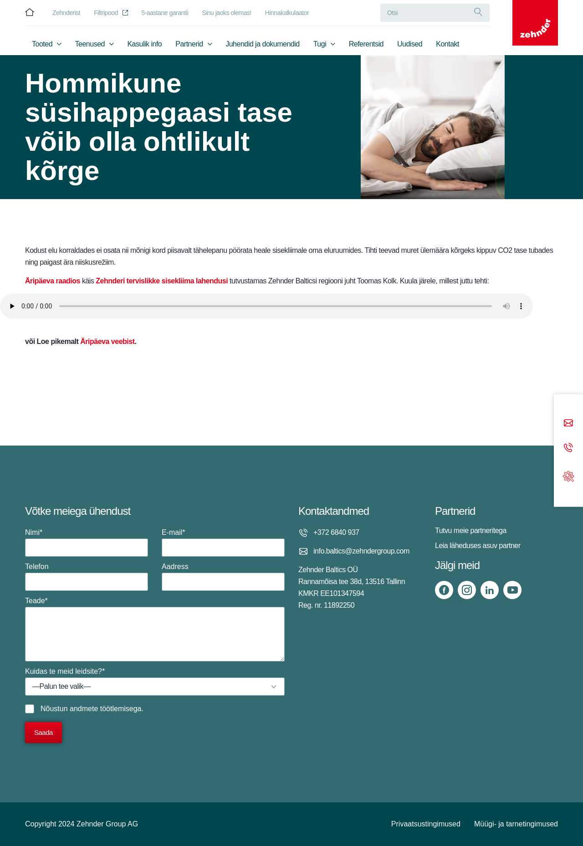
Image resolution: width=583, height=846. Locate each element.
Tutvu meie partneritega (470, 530)
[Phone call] (568, 448)
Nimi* (86, 542)
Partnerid (189, 44)
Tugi (320, 44)
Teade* (155, 629)
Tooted (42, 44)
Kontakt (447, 44)
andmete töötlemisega (105, 709)
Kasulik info (144, 44)
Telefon (86, 577)
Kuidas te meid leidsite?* (155, 681)
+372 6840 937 (336, 532)
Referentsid (366, 44)
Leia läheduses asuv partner (478, 545)
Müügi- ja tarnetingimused (516, 824)
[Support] (568, 475)
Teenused (90, 44)
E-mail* (223, 542)
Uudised (409, 44)
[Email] (568, 424)
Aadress (223, 577)
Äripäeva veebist (107, 341)
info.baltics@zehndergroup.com (361, 551)
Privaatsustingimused (425, 824)
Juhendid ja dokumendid (262, 44)
